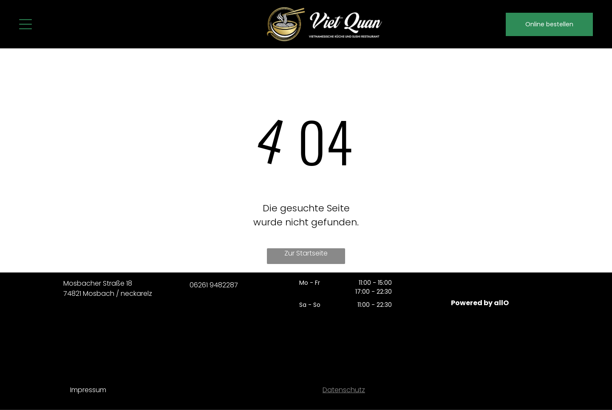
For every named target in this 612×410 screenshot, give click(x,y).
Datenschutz (344, 390)
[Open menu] (25, 24)
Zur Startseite (306, 253)
